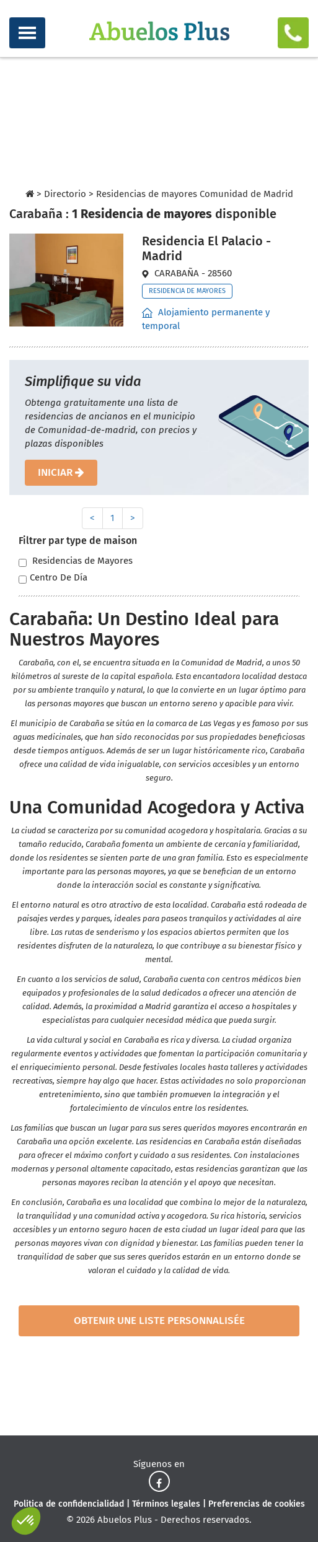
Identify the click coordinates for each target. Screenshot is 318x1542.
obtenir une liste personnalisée (159, 1320)
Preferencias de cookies (256, 1504)
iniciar (61, 472)
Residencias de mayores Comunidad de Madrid (194, 193)
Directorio (65, 193)
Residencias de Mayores (76, 561)
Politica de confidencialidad (69, 1504)
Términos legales (166, 1504)
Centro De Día (53, 578)
